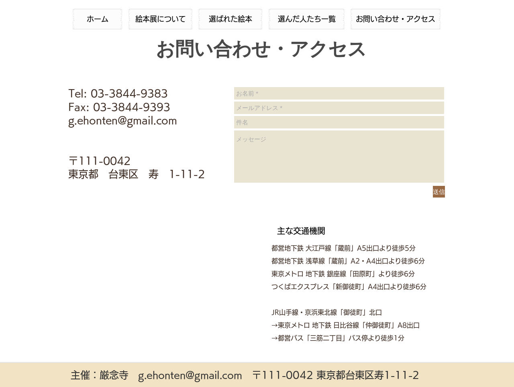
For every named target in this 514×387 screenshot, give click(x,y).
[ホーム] (97, 19)
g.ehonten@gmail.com (190, 375)
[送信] (439, 192)
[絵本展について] (160, 19)
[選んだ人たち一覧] (306, 19)
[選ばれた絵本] (230, 19)
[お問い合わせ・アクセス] (395, 19)
